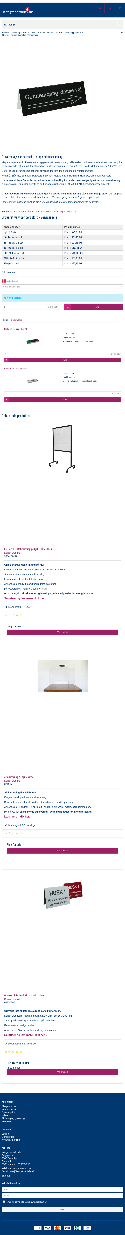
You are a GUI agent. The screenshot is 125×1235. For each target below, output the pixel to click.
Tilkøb (6, 320)
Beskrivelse (16, 320)
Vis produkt (62, 632)
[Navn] (62, 1189)
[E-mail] (62, 1195)
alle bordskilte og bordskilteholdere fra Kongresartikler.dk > (47, 211)
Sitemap (6, 1175)
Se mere (6, 1121)
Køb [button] (81, 307)
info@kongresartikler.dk (22, 1171)
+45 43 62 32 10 (22, 1168)
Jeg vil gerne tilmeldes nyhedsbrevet (36, 1201)
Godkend (62, 1209)
